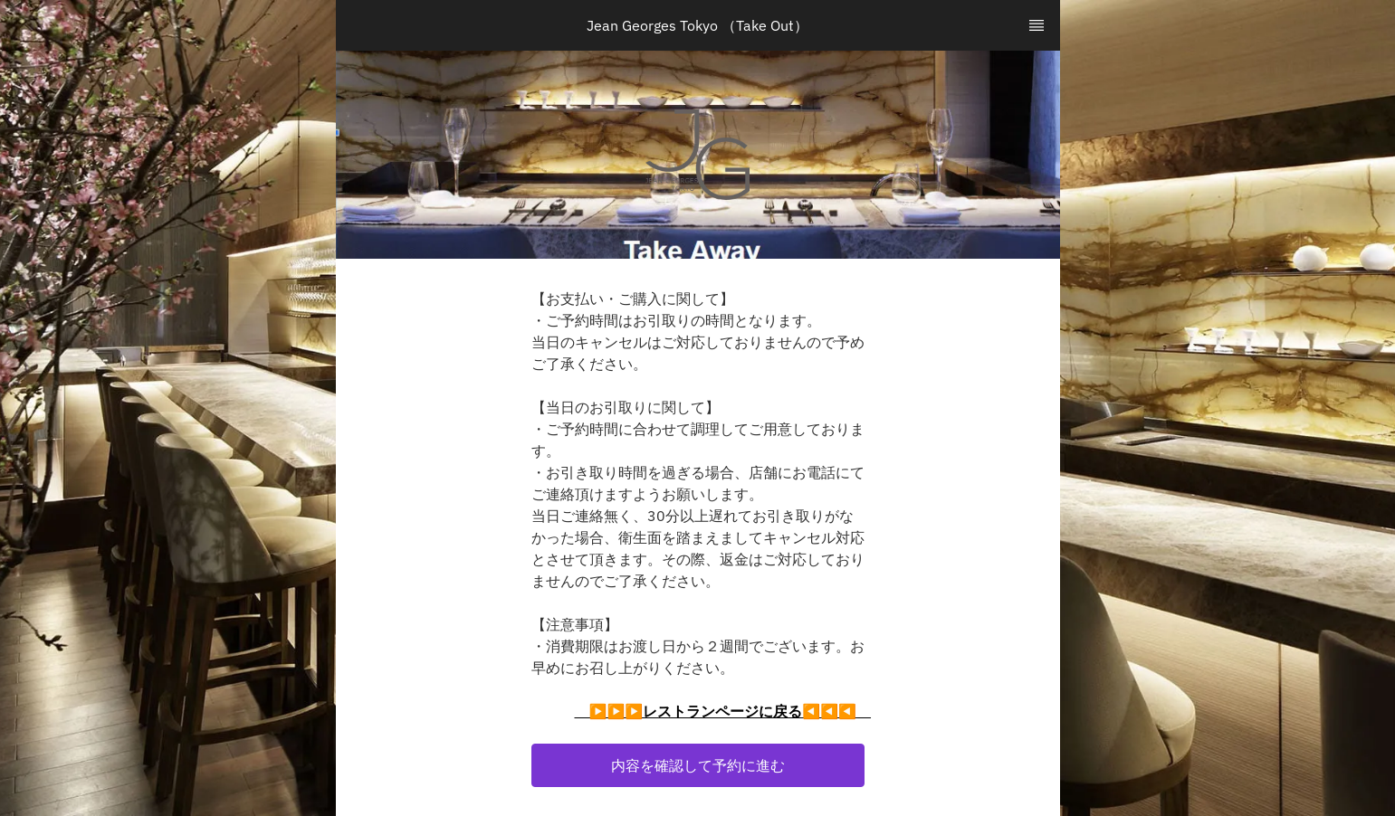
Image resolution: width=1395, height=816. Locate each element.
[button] (698, 765)
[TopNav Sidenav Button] (1036, 25)
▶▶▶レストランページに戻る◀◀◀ (723, 711)
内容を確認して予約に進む (698, 765)
